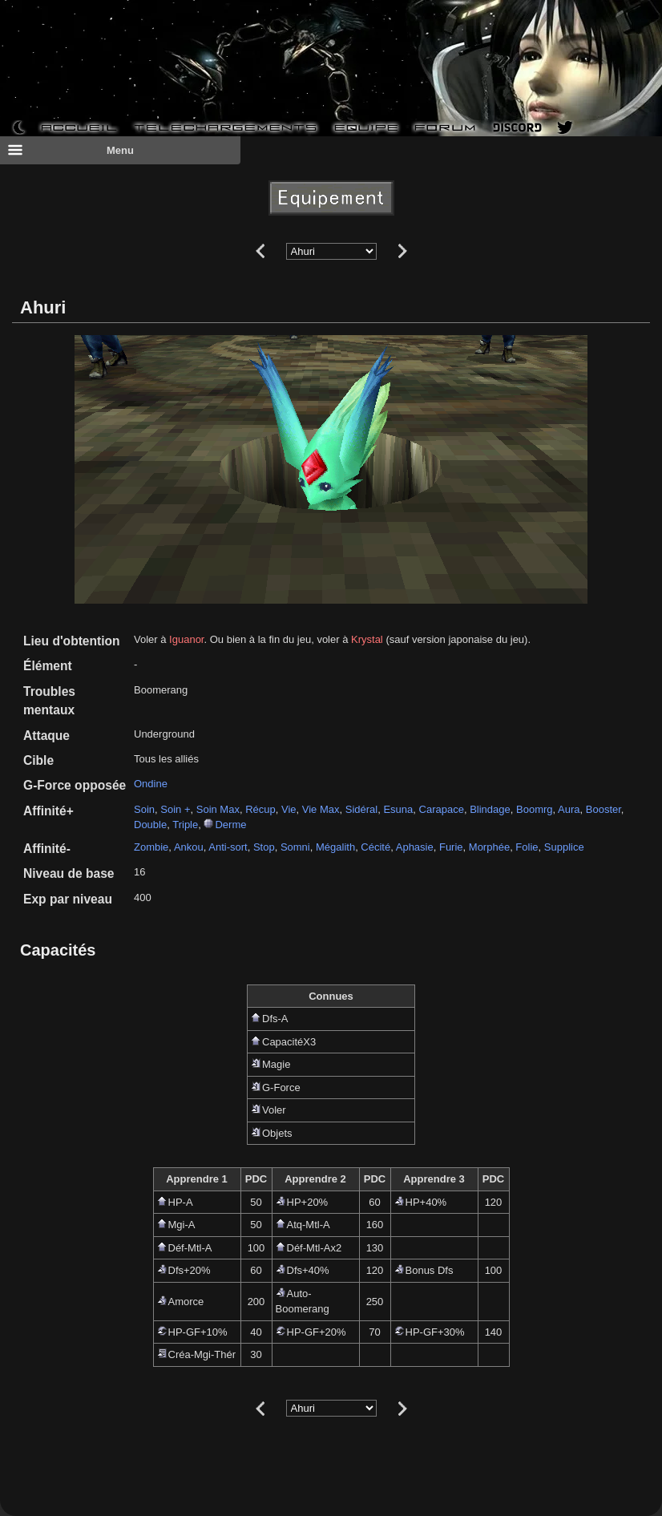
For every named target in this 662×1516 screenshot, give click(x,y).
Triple (185, 825)
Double (150, 825)
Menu (70, 150)
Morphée (489, 847)
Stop (264, 847)
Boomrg (534, 809)
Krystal (367, 639)
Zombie (151, 847)
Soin (144, 809)
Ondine (151, 784)
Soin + (175, 809)
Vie (289, 809)
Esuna (398, 809)
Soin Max (218, 809)
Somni (295, 847)
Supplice (564, 847)
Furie (451, 847)
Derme (230, 825)
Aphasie (415, 847)
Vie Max (321, 809)
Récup (260, 809)
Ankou (189, 847)
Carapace (441, 809)
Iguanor (186, 639)
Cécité (375, 847)
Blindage (490, 809)
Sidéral (361, 809)
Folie (526, 847)
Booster (603, 809)
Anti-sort (227, 847)
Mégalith (335, 847)
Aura (568, 809)
